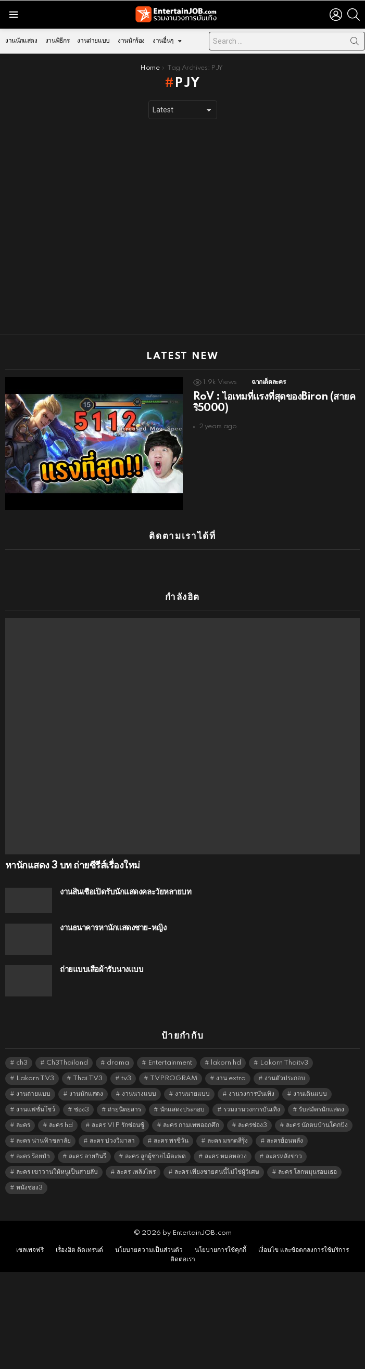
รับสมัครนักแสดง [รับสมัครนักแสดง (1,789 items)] (321, 1109)
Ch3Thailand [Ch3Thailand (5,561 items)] (67, 1062)
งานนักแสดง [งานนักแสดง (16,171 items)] (86, 1094)
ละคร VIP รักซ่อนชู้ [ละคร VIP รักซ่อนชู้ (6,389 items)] (118, 1125)
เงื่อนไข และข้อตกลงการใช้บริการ (303, 1250)
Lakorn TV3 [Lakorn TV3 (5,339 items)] (35, 1078)
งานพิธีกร (57, 40)
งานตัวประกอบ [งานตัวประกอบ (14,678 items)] (285, 1078)
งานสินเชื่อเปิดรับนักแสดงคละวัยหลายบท (126, 892)
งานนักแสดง (21, 40)
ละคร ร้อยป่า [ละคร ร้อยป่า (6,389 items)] (33, 1156)
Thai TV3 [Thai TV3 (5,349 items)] (88, 1078)
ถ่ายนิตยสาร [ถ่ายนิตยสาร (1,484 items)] (124, 1109)
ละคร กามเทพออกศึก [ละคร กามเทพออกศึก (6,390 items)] (191, 1125)
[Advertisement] (97, 227)
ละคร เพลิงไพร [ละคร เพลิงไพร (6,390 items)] (136, 1172)
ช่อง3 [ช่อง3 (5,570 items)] (81, 1109)
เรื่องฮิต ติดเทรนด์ (79, 1250)
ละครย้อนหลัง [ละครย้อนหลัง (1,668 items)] (285, 1140)
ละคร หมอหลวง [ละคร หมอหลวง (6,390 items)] (226, 1156)
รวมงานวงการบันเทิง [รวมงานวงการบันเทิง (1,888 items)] (251, 1109)
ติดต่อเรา (182, 1259)
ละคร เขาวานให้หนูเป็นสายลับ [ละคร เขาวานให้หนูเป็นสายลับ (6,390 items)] (57, 1172)
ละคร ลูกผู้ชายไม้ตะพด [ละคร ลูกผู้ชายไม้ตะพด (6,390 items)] (155, 1156)
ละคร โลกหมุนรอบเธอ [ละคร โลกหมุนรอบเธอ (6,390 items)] (307, 1172)
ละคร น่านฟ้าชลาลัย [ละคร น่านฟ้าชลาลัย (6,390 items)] (43, 1140)
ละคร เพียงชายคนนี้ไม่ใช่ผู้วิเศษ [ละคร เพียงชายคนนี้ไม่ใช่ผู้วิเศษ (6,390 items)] (216, 1172)
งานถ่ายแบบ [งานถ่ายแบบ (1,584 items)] (33, 1094)
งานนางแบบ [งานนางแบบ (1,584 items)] (139, 1094)
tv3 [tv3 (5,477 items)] (126, 1078)
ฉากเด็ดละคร (268, 382)
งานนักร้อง (131, 40)
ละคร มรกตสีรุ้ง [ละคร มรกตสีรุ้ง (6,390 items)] (227, 1140)
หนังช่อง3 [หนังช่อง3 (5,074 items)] (29, 1187)
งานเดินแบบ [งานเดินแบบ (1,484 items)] (310, 1094)
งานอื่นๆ (163, 43)
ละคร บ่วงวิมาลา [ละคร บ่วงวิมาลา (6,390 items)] (112, 1140)
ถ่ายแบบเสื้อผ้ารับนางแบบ (101, 969)
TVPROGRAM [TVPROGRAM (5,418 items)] (173, 1078)
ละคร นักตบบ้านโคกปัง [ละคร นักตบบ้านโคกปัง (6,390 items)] (317, 1125)
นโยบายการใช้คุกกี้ (220, 1250)
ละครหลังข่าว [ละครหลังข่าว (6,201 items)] (284, 1156)
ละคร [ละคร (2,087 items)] (23, 1125)
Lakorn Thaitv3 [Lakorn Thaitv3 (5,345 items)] (284, 1062)
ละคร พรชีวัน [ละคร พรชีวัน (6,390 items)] (171, 1140)
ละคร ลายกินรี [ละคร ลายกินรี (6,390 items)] (87, 1156)
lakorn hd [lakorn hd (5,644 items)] (226, 1062)
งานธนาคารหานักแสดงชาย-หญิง (113, 928)
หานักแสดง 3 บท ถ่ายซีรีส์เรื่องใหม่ (72, 866)
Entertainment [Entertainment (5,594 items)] (170, 1062)
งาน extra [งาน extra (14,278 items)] (231, 1078)
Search (354, 43)
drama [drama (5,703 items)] (118, 1062)
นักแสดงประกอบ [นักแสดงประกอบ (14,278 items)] (182, 1109)
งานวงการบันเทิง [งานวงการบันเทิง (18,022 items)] (251, 1094)
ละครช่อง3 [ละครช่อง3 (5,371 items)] (252, 1125)
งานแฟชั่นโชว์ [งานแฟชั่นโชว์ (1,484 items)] (35, 1109)
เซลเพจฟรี (30, 1250)
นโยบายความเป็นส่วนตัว (149, 1250)
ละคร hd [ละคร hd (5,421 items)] (61, 1125)
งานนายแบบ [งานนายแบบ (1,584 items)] (192, 1094)
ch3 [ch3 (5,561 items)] (22, 1062)
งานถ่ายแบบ (93, 40)
